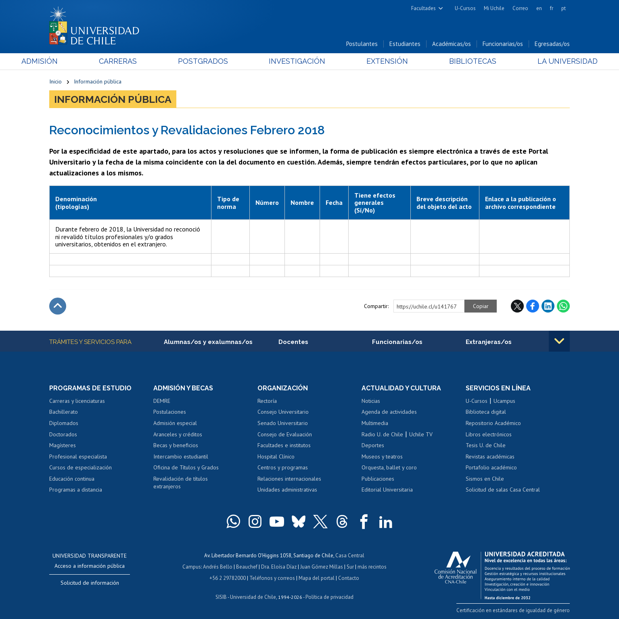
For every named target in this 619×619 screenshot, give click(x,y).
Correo (520, 8)
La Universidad (540, 61)
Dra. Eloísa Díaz (279, 566)
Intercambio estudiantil (180, 456)
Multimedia (375, 423)
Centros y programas (282, 467)
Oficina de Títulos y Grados (186, 467)
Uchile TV (421, 434)
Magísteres (62, 445)
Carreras (136, 61)
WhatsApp (563, 306)
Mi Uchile (494, 8)
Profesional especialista (78, 456)
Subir (57, 306)
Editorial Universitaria (387, 489)
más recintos (372, 566)
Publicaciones (378, 478)
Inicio (55, 81)
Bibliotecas (454, 61)
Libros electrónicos (489, 434)
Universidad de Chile (253, 597)
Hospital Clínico (276, 456)
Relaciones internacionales (289, 478)
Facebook (532, 306)
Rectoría (267, 400)
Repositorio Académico (493, 423)
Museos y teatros (382, 456)
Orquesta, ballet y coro (389, 467)
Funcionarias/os (503, 44)
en (539, 8)
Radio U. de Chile (382, 434)
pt (563, 8)
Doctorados (63, 434)
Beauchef (246, 566)
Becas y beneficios (175, 445)
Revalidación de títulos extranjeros (180, 482)
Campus (191, 566)
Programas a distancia (75, 489)
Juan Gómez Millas (321, 566)
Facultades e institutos (284, 445)
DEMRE (161, 400)
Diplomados (63, 423)
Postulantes (362, 44)
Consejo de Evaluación (284, 434)
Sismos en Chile (485, 478)
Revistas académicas (490, 456)
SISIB (221, 597)
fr (551, 8)
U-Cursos (465, 8)
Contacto (348, 578)
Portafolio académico (491, 467)
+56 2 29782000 (227, 578)
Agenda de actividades (389, 412)
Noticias (371, 400)
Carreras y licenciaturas (77, 400)
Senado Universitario (282, 423)
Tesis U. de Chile (486, 445)
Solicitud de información (90, 582)
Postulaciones (169, 412)
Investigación (297, 61)
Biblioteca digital (486, 412)
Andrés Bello (217, 566)
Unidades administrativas (287, 489)
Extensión (378, 61)
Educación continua (71, 478)
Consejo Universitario (283, 412)
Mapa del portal (317, 578)
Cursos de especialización (80, 467)
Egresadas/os (552, 44)
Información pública (97, 81)
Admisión (67, 61)
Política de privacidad (329, 597)
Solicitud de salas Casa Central (503, 489)
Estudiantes (404, 44)
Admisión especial (175, 423)
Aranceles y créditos (177, 434)
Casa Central (349, 555)
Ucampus (504, 400)
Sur (350, 566)
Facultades (423, 8)
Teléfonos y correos (272, 578)
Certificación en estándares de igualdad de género (513, 610)
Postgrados (212, 61)
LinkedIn (548, 306)
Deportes (373, 445)
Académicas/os (451, 44)
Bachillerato (63, 412)
